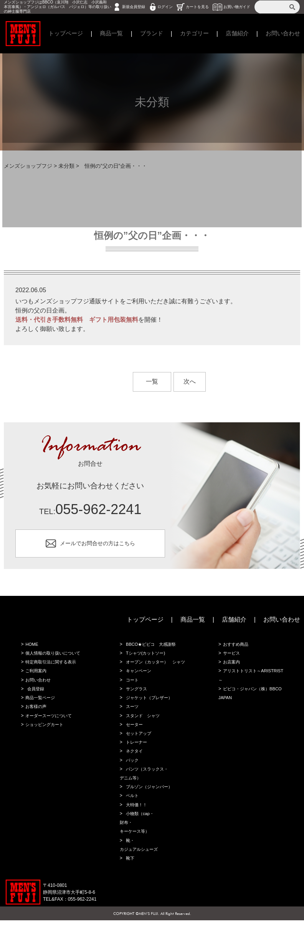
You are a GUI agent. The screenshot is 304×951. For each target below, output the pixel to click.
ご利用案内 (35, 677)
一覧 (152, 381)
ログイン (165, 7)
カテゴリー (194, 33)
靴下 (129, 888)
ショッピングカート (44, 735)
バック (131, 783)
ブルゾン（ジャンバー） (149, 811)
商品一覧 (108, 33)
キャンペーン (138, 687)
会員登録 (34, 696)
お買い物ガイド (236, 7)
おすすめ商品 (235, 648)
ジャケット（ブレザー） (149, 715)
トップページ (60, 33)
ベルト (131, 821)
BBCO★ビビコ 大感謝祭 (151, 648)
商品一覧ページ (40, 706)
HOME (31, 648)
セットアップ (138, 754)
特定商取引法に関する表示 (51, 667)
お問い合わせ (281, 623)
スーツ (131, 725)
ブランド (149, 33)
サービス (230, 658)
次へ (189, 381)
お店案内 (230, 667)
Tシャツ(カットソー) (145, 658)
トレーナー (135, 763)
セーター (133, 744)
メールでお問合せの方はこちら (97, 545)
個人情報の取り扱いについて (54, 658)
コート (131, 696)
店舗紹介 (239, 33)
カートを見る (197, 7)
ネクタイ (133, 773)
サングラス (135, 706)
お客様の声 (35, 715)
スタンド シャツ (142, 735)
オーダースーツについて (49, 725)
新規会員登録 (133, 7)
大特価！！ (135, 831)
